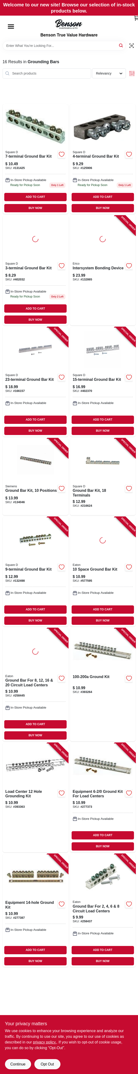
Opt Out (47, 1064)
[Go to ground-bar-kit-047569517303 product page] (35, 270)
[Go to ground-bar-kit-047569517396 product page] (35, 381)
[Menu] (11, 26)
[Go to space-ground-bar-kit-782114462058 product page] (103, 571)
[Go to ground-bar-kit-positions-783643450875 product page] (35, 476)
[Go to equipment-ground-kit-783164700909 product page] (35, 910)
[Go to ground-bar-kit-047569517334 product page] (35, 571)
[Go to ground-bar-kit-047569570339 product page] (103, 381)
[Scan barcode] (132, 46)
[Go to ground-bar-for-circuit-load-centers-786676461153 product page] (35, 684)
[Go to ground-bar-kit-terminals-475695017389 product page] (103, 476)
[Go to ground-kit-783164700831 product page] (103, 684)
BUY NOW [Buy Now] (35, 208)
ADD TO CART (35, 197)
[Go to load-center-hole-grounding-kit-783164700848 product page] (35, 797)
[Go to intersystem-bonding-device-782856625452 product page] (103, 270)
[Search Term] (64, 45)
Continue (17, 1064)
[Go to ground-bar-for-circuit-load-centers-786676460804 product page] (103, 910)
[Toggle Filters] (132, 73)
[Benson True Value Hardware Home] (69, 24)
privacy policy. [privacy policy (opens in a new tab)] (44, 1042)
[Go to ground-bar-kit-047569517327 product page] (35, 159)
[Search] (121, 45)
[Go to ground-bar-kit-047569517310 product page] (103, 159)
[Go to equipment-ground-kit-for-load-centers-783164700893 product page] (103, 797)
